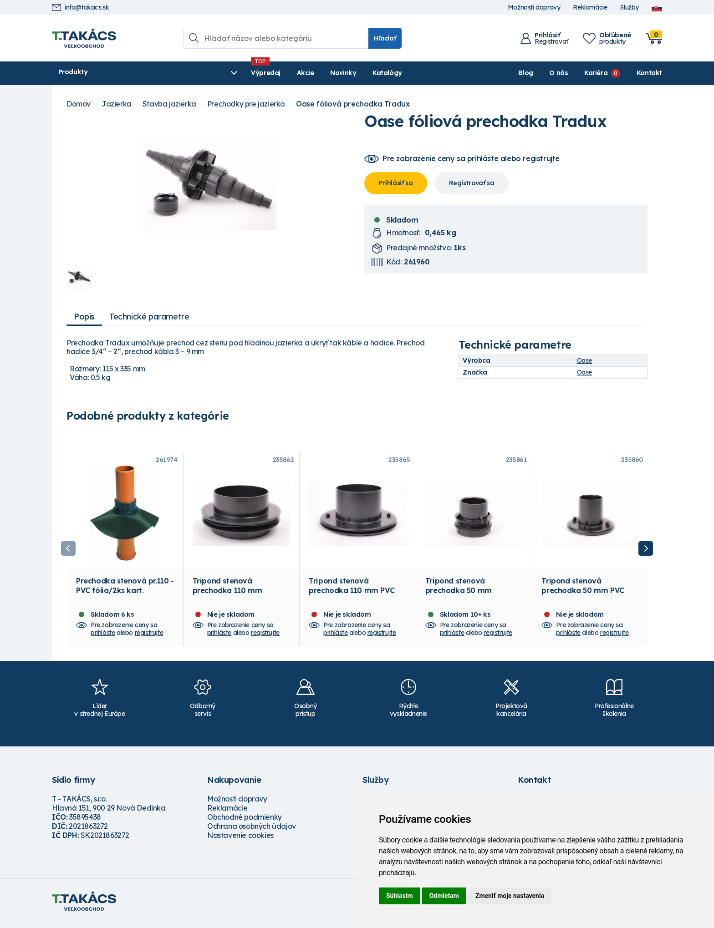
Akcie (230, 73)
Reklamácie (590, 7)
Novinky (268, 73)
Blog (525, 73)
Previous (68, 550)
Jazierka (117, 104)
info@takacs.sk (80, 7)
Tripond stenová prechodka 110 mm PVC (351, 590)
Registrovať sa (471, 183)
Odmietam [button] (444, 895)
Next (645, 550)
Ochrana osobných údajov (251, 830)
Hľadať (385, 38)
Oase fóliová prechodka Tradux (352, 104)
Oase (584, 360)
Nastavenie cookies (240, 839)
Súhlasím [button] (399, 895)
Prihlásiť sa (396, 183)
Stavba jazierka (169, 104)
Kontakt (649, 73)
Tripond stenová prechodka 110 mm (227, 590)
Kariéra (595, 73)
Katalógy (312, 73)
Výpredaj (190, 73)
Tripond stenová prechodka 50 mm (458, 590)
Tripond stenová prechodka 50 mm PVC (582, 590)
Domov (78, 104)
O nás (558, 73)
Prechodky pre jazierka (246, 104)
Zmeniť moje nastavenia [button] (509, 895)
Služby (629, 7)
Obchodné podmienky (244, 821)
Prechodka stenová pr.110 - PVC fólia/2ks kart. (125, 590)
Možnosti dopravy (534, 7)
